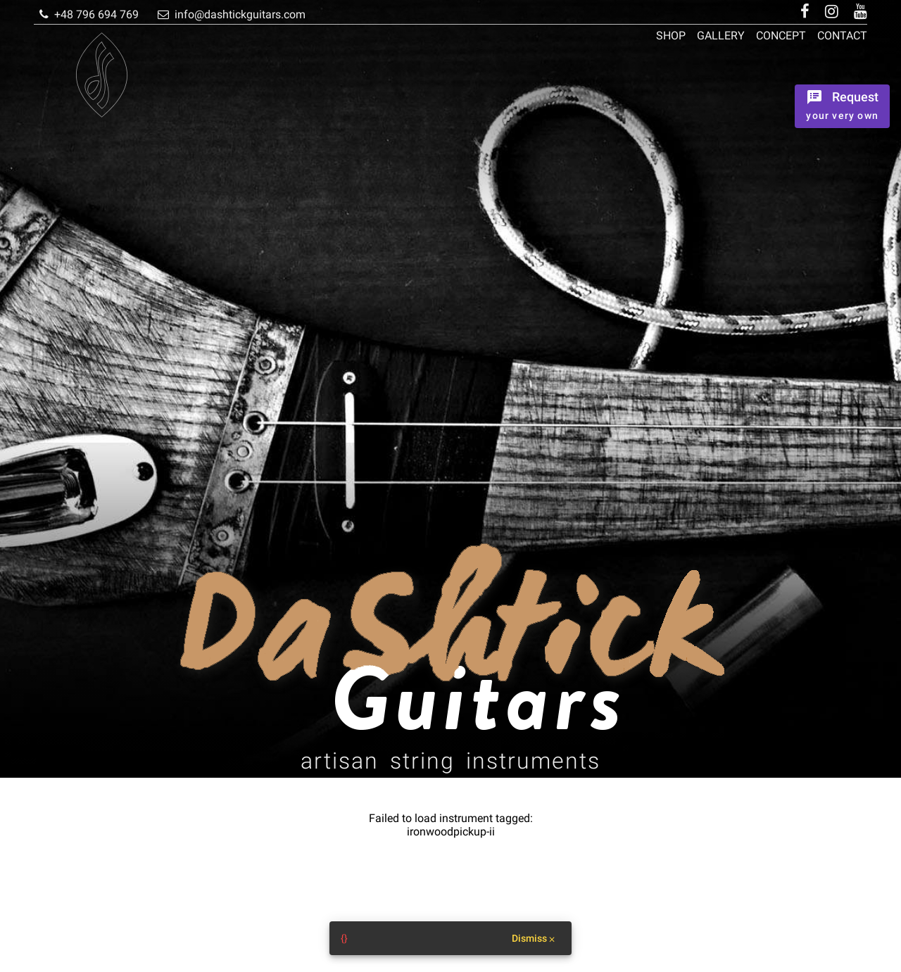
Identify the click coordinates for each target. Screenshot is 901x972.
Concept (781, 35)
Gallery (721, 35)
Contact (842, 35)
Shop (671, 35)
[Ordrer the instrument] (842, 106)
